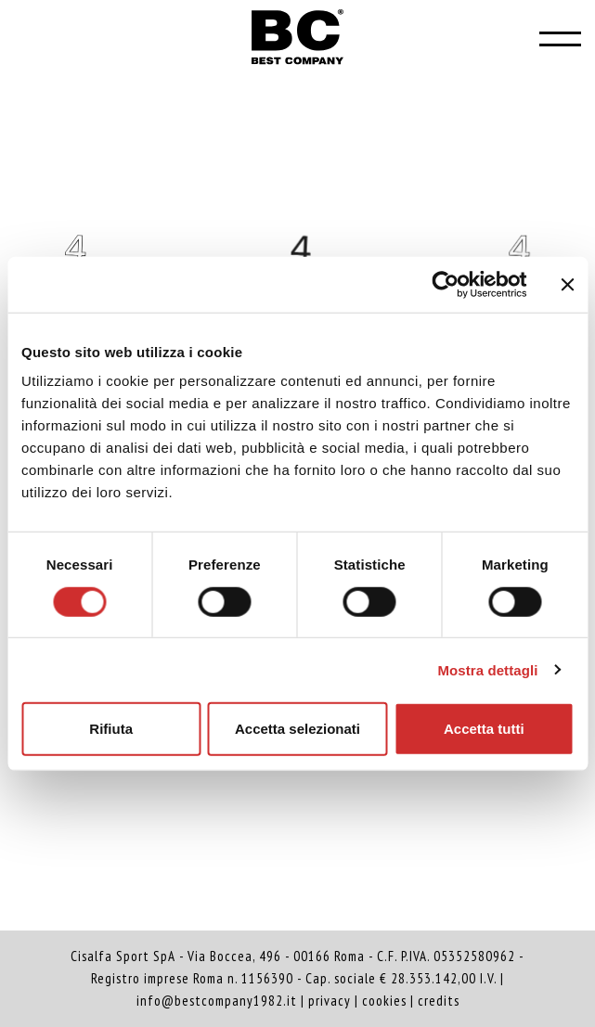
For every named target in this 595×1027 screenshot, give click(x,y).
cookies (384, 1000)
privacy (329, 1000)
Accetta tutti (484, 729)
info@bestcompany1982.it (216, 1000)
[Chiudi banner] (567, 283)
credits (438, 1000)
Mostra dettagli (487, 669)
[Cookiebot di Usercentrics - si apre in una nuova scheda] (445, 284)
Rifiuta (111, 729)
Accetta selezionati (297, 729)
